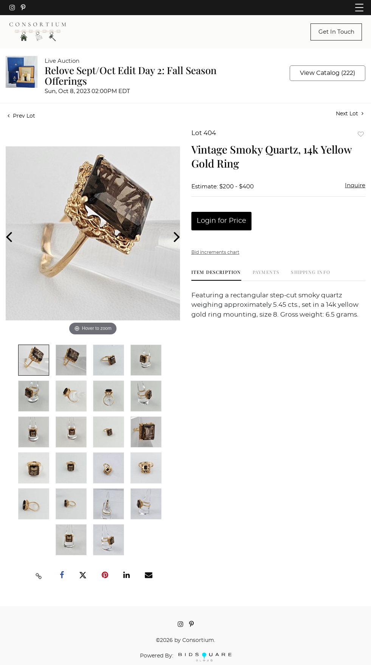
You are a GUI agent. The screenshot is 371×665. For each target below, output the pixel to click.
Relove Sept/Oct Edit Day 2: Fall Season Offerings (131, 75)
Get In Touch (336, 32)
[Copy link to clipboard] (38, 575)
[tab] (216, 274)
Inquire (355, 185)
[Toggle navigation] (359, 7)
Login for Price (221, 221)
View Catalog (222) (327, 73)
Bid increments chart (215, 252)
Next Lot (349, 114)
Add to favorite (360, 134)
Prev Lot (21, 116)
